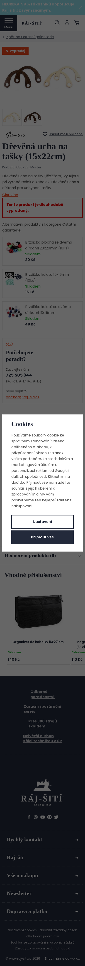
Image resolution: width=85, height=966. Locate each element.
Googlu (61, 470)
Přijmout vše (42, 537)
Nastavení (42, 521)
